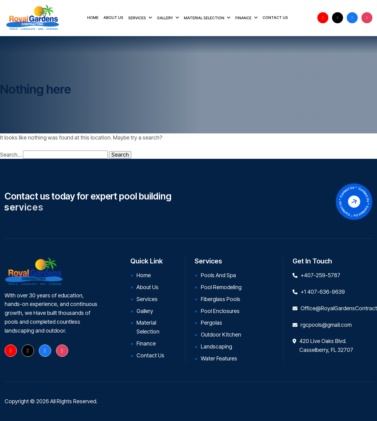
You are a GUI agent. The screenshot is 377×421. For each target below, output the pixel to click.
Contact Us (150, 355)
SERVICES (137, 18)
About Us (147, 287)
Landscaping (216, 346)
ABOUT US (113, 17)
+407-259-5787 (320, 275)
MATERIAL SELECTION (204, 18)
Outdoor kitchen (221, 334)
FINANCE (243, 18)
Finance (146, 343)
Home (143, 275)
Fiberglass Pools (220, 299)
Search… (11, 155)
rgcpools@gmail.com (326, 325)
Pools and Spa (218, 275)
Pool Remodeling (221, 287)
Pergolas (211, 322)
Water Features (219, 358)
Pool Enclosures (220, 311)
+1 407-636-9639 (322, 292)
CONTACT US (275, 17)
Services (147, 299)
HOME (93, 17)
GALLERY (165, 18)
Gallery (144, 311)
